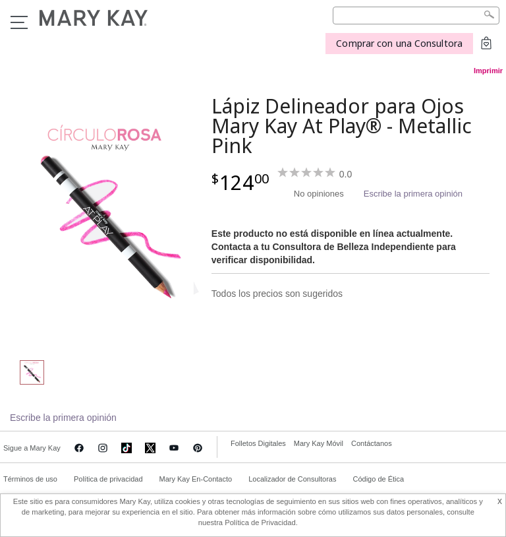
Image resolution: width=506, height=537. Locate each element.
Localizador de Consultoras (292, 479)
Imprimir (488, 71)
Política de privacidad (108, 479)
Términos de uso (30, 479)
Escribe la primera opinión (413, 194)
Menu (19, 22)
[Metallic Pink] (107, 215)
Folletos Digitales (258, 443)
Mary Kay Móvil (318, 443)
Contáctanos (371, 443)
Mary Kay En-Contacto (196, 479)
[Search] (416, 15)
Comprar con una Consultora (399, 43)
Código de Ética (378, 479)
